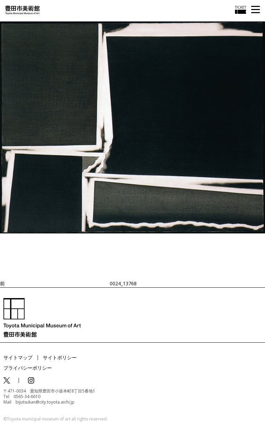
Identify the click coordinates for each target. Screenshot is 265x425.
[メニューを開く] (255, 10)
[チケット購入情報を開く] (240, 10)
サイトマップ (17, 357)
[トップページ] (22, 9)
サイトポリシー (60, 357)
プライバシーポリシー (27, 367)
